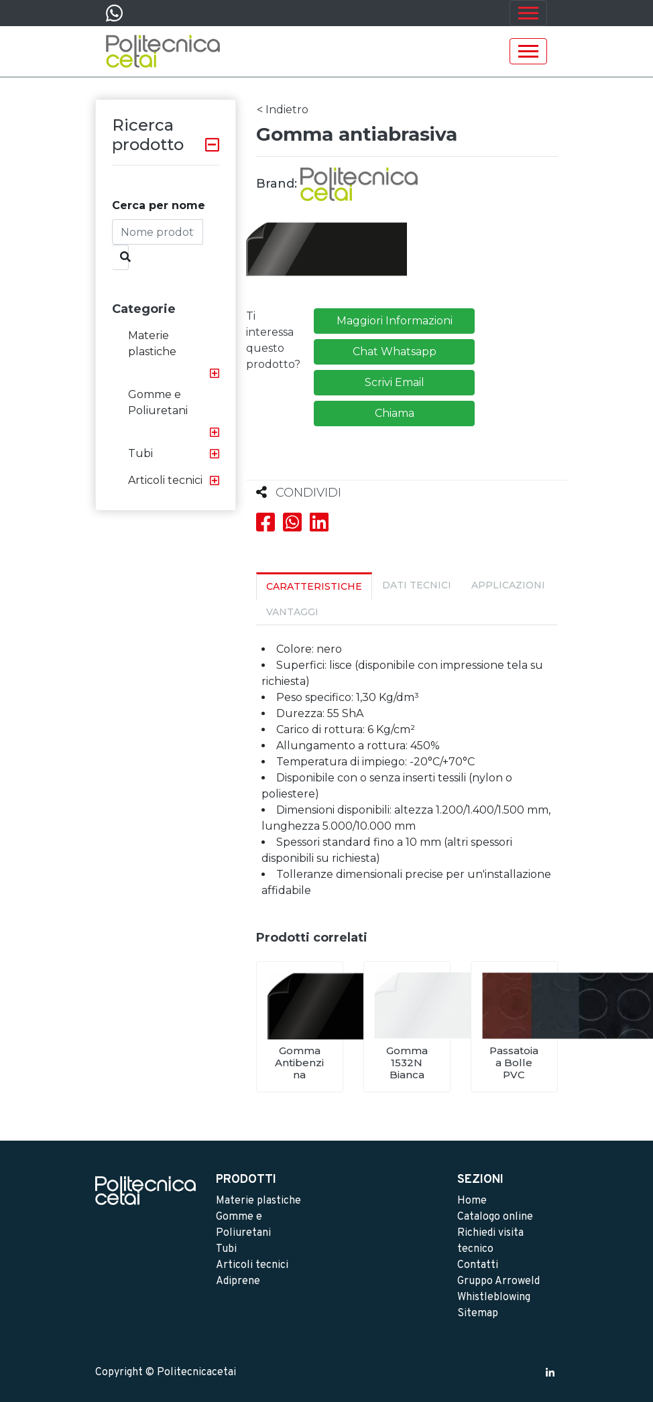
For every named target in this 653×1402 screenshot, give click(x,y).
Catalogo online (495, 1217)
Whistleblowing (493, 1297)
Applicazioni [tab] (508, 585)
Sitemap (477, 1313)
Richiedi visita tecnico (490, 1241)
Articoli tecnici (165, 480)
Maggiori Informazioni (395, 320)
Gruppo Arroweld (498, 1281)
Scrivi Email (394, 382)
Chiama (394, 413)
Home (472, 1201)
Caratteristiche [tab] (314, 586)
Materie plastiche (152, 343)
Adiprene (238, 1281)
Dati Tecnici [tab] (416, 585)
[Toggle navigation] (528, 13)
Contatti (477, 1265)
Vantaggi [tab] (292, 612)
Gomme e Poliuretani (158, 402)
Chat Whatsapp (394, 351)
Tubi (140, 453)
